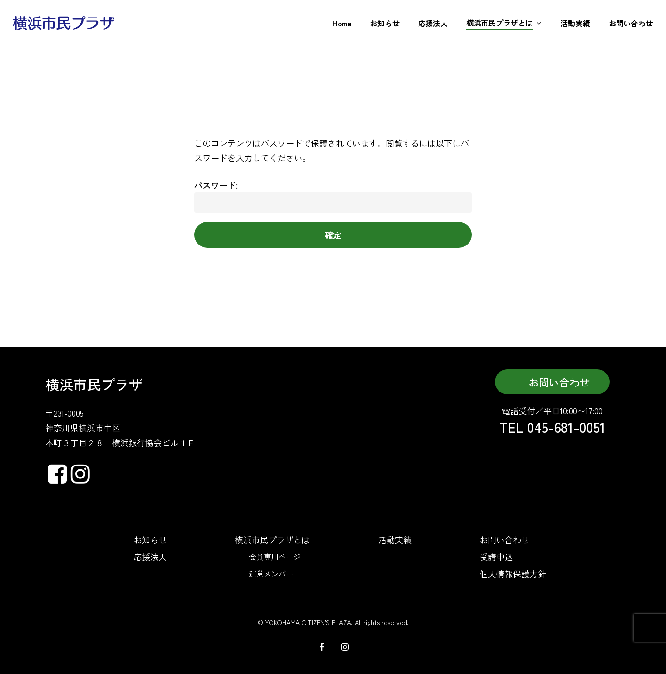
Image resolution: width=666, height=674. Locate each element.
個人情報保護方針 (513, 574)
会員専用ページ (275, 556)
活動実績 (395, 539)
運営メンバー (271, 573)
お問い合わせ (505, 539)
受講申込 (496, 557)
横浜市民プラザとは (272, 539)
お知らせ (150, 539)
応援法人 (150, 557)
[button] (552, 381)
